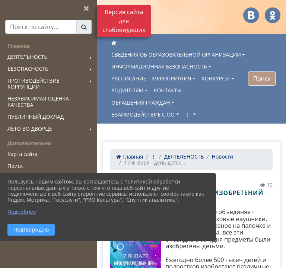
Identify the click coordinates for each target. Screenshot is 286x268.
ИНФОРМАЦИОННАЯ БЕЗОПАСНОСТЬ (159, 66)
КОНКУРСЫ (215, 78)
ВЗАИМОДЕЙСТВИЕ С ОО (143, 114)
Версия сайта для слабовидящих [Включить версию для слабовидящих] (123, 21)
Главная (129, 156)
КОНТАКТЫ (167, 90)
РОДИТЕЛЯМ (127, 90)
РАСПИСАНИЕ (128, 78)
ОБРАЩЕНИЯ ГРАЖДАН (140, 102)
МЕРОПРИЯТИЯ (171, 78)
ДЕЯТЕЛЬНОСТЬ (184, 156)
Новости (222, 156)
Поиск (261, 78)
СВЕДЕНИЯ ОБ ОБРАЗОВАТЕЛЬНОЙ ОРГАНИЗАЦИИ (176, 54)
